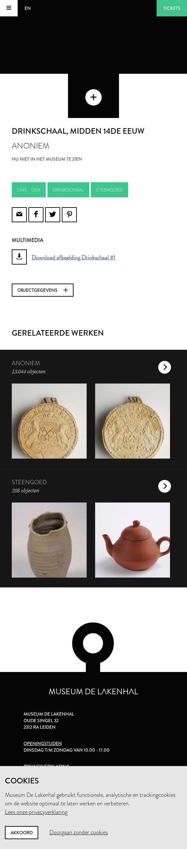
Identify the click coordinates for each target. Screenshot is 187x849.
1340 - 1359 (29, 190)
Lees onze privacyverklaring (36, 812)
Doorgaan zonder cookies (78, 832)
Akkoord (21, 832)
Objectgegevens (42, 290)
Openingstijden (43, 743)
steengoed (109, 190)
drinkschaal (68, 190)
